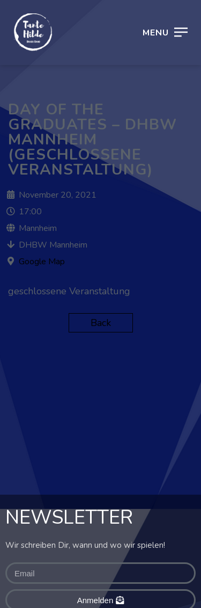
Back (101, 322)
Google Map (42, 261)
